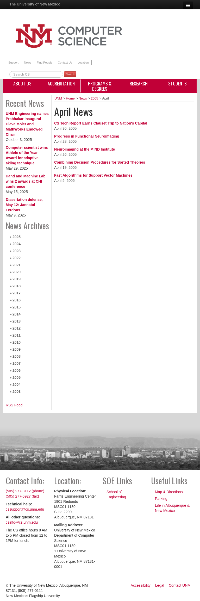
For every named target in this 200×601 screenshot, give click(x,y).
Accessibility (141, 585)
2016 (16, 300)
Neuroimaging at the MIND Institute (84, 149)
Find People (44, 62)
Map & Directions (169, 492)
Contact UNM (180, 585)
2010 (16, 342)
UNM (58, 98)
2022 (16, 258)
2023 (16, 251)
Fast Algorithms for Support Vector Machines (93, 175)
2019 (16, 279)
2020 (16, 272)
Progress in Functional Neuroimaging (86, 136)
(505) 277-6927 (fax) (22, 496)
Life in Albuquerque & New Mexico (172, 508)
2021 (16, 265)
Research (139, 83)
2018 (16, 286)
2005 (16, 377)
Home (70, 98)
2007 (16, 363)
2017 (16, 293)
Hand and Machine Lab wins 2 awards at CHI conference (25, 181)
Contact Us (65, 62)
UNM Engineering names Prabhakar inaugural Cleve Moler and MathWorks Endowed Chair (27, 124)
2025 (16, 237)
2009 (16, 349)
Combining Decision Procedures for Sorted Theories (99, 162)
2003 (16, 391)
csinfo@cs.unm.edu (22, 522)
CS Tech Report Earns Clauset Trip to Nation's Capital (100, 123)
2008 (16, 356)
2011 (16, 335)
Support (13, 62)
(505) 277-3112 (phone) (25, 491)
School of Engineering (116, 494)
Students (177, 83)
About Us (22, 83)
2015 (16, 307)
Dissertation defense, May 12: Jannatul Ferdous (24, 204)
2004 (16, 384)
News (27, 62)
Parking (161, 499)
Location (83, 62)
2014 (16, 314)
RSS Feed (14, 405)
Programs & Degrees (100, 86)
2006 (16, 370)
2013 (16, 321)
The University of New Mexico (34, 4)
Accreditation (61, 83)
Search (70, 74)
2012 (16, 328)
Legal (159, 585)
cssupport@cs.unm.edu (25, 509)
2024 (16, 244)
